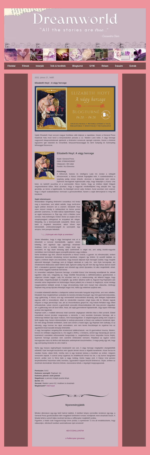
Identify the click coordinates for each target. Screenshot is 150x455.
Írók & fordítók (58, 66)
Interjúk (40, 66)
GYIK (92, 66)
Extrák (132, 66)
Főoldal (11, 66)
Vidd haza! (50, 386)
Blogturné (77, 66)
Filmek (25, 66)
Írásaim (119, 66)
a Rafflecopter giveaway (75, 438)
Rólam (105, 66)
